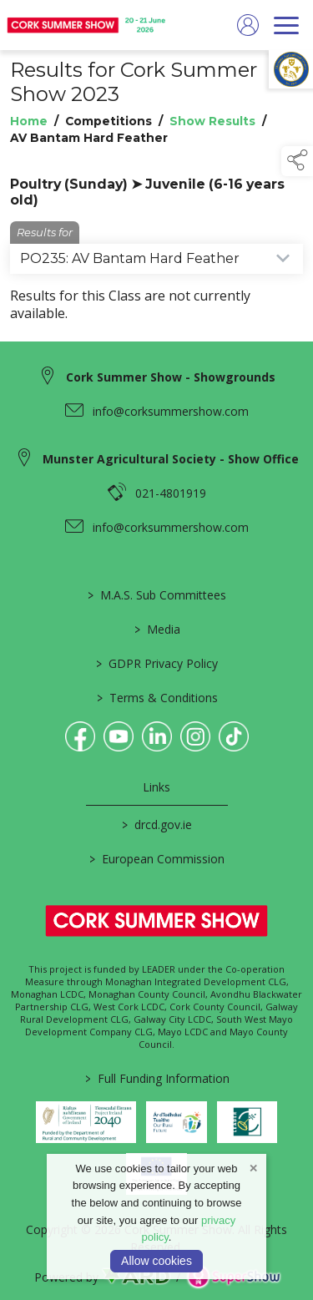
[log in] (248, 25)
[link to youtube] (118, 736)
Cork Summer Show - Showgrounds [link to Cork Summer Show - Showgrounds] (170, 377)
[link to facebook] (80, 736)
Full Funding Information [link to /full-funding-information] (156, 1078)
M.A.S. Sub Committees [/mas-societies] (157, 594)
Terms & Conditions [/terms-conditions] (156, 697)
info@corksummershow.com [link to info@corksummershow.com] (171, 411)
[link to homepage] (87, 25)
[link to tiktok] (234, 736)
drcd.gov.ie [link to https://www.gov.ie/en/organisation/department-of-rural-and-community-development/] (157, 824)
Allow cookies (156, 1260)
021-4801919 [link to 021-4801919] (170, 493)
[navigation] (286, 25)
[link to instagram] (195, 736)
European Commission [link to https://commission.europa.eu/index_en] (157, 858)
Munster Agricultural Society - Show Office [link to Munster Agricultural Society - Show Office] (171, 459)
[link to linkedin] (157, 736)
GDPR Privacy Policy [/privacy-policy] (157, 663)
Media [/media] (156, 629)
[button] (297, 161)
